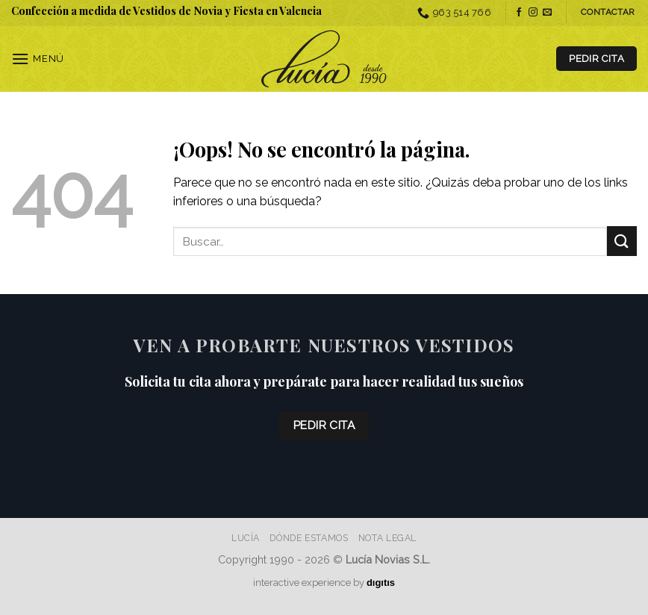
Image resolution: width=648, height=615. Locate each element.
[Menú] (37, 58)
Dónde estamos (309, 537)
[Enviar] (622, 240)
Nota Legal (387, 537)
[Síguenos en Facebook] (518, 12)
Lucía (245, 537)
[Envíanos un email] (547, 12)
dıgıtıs (381, 582)
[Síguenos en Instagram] (533, 12)
